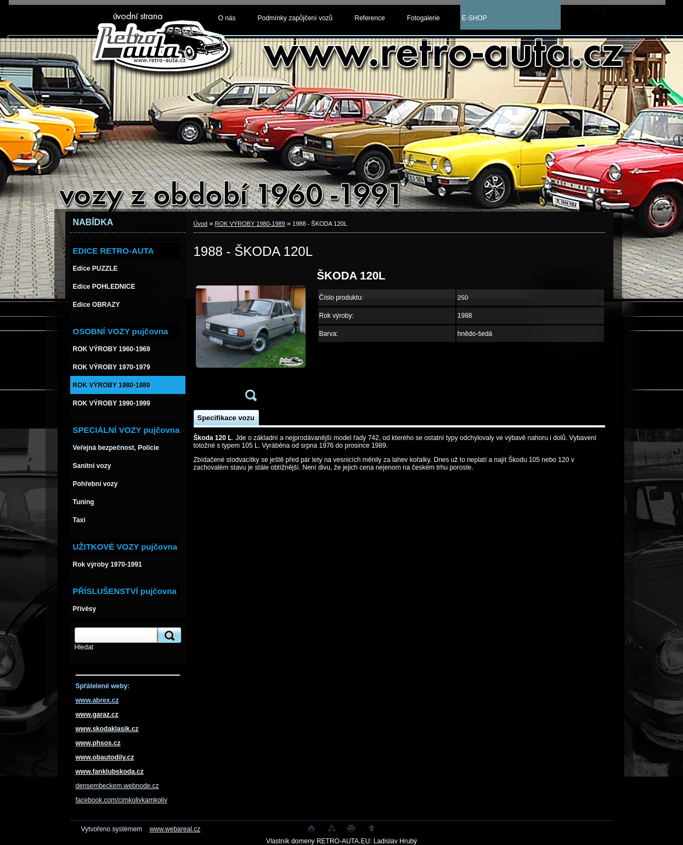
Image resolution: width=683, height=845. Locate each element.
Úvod (201, 223)
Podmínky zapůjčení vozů (295, 18)
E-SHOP (474, 18)
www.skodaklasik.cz (107, 729)
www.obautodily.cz (105, 757)
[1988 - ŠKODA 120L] (251, 339)
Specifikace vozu (226, 418)
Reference (369, 18)
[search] (168, 635)
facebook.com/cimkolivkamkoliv (121, 800)
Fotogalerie (423, 18)
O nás (227, 18)
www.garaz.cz (97, 714)
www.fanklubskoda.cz (110, 771)
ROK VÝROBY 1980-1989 (250, 223)
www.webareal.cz (174, 829)
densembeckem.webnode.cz (117, 786)
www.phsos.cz (98, 743)
